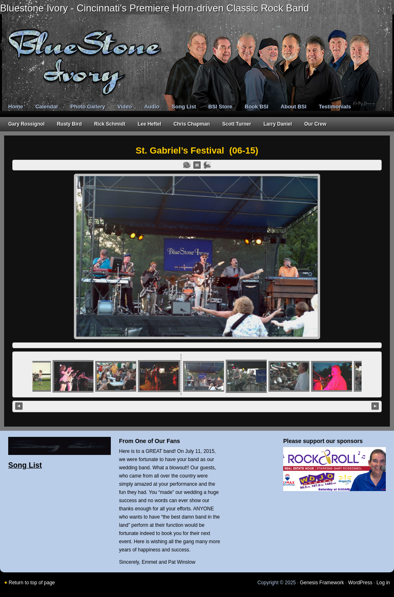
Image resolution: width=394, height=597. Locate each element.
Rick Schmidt (109, 124)
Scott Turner (236, 124)
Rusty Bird (69, 124)
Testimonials (335, 106)
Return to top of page (32, 583)
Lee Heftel (149, 124)
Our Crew (315, 124)
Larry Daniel (277, 124)
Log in (383, 583)
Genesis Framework (322, 583)
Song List (184, 106)
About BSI (294, 106)
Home (15, 106)
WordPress (360, 583)
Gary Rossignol (26, 124)
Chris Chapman (192, 124)
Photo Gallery (88, 106)
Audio (151, 106)
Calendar (46, 106)
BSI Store (220, 106)
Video (124, 106)
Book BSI (256, 106)
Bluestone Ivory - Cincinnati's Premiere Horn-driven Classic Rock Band (154, 8)
